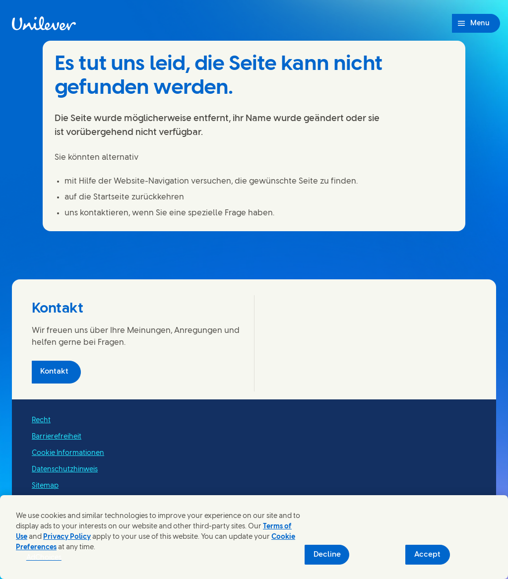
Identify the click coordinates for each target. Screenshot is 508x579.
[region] (254, 537)
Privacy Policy (67, 537)
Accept (427, 555)
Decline (327, 555)
